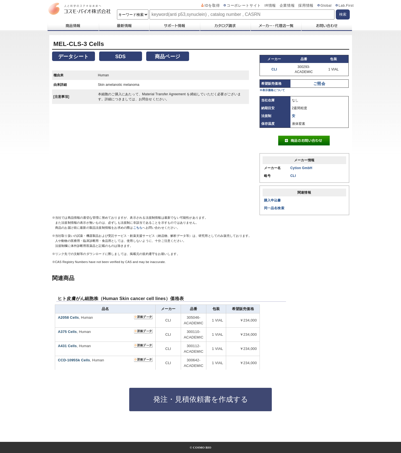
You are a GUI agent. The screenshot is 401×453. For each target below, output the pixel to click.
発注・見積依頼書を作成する (200, 399)
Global (326, 6)
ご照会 (319, 83)
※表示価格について (272, 90)
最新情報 (123, 25)
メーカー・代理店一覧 (275, 25)
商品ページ (167, 56)
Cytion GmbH (301, 168)
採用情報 (306, 6)
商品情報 (72, 25)
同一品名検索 (274, 208)
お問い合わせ (326, 25)
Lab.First (346, 6)
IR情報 (270, 6)
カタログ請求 (225, 25)
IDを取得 (212, 6)
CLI (274, 69)
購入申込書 (272, 200)
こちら (138, 227)
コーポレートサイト (244, 6)
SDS (120, 56)
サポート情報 (174, 25)
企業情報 (287, 6)
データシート (73, 56)
